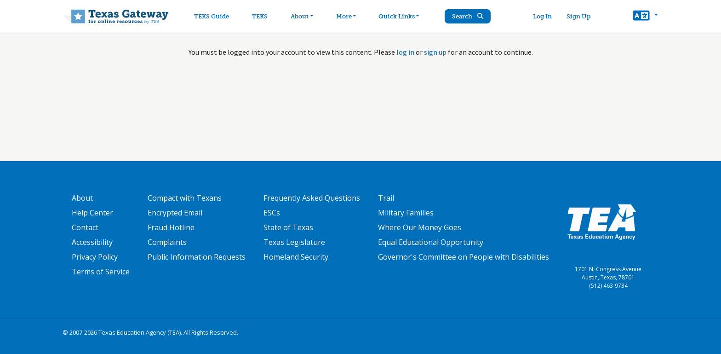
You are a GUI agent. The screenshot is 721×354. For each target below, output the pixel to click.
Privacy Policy (95, 257)
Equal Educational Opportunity (430, 242)
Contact (85, 227)
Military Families (406, 213)
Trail (386, 198)
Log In (542, 16)
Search (468, 16)
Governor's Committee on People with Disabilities (463, 257)
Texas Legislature (294, 242)
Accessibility (92, 242)
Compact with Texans (185, 198)
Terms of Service (101, 272)
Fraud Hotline (171, 227)
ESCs (271, 213)
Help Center (92, 213)
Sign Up (578, 16)
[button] (645, 16)
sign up (435, 52)
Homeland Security (295, 257)
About (82, 198)
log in (405, 52)
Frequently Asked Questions (311, 198)
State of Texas (288, 227)
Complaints (167, 242)
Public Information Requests (197, 257)
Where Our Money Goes (419, 227)
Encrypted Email (175, 213)
